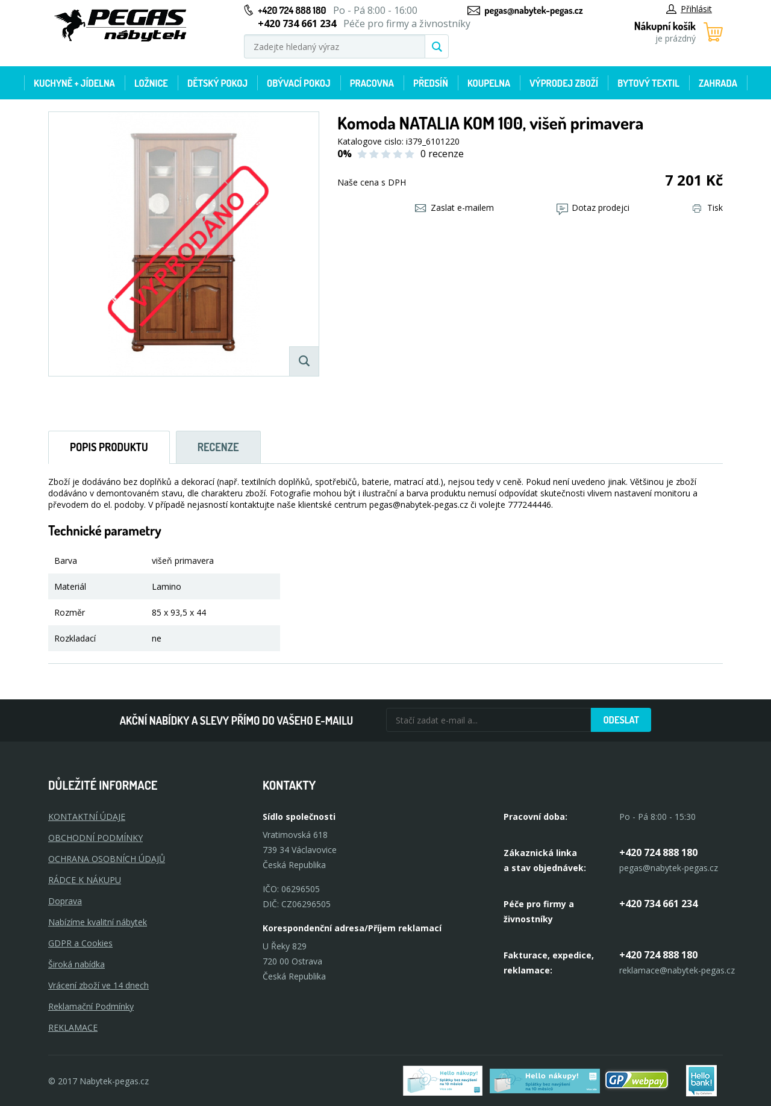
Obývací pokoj (299, 83)
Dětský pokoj (217, 83)
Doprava (65, 901)
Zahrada (718, 83)
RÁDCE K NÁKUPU (84, 880)
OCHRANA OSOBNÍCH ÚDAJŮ (106, 858)
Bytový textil (648, 83)
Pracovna (372, 83)
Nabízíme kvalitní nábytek (97, 922)
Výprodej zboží (563, 83)
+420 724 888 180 (292, 10)
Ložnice (151, 83)
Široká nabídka (76, 964)
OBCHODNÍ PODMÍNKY (95, 837)
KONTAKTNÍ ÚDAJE (86, 816)
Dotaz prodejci (593, 207)
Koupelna (488, 83)
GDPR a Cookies (80, 943)
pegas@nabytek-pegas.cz (533, 10)
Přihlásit (689, 8)
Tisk (708, 207)
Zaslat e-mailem (454, 207)
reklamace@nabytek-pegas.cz (677, 970)
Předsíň (430, 83)
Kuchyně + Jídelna (74, 83)
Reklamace (73, 1027)
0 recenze (442, 153)
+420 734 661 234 (658, 903)
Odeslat (621, 720)
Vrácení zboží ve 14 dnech (98, 985)
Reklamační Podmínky (91, 1006)
